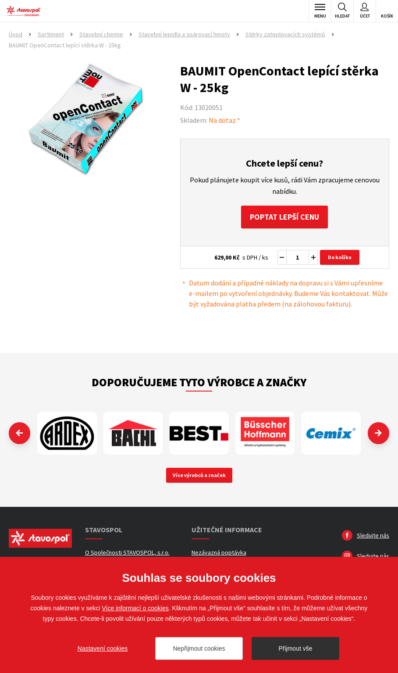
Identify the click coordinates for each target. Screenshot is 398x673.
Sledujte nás (373, 536)
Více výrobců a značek (199, 475)
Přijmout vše (295, 648)
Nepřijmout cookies (199, 648)
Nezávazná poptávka (219, 553)
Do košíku (340, 257)
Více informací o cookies (135, 608)
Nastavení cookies (103, 648)
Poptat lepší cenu (285, 217)
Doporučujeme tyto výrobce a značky (199, 382)
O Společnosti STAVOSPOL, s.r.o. (127, 553)
